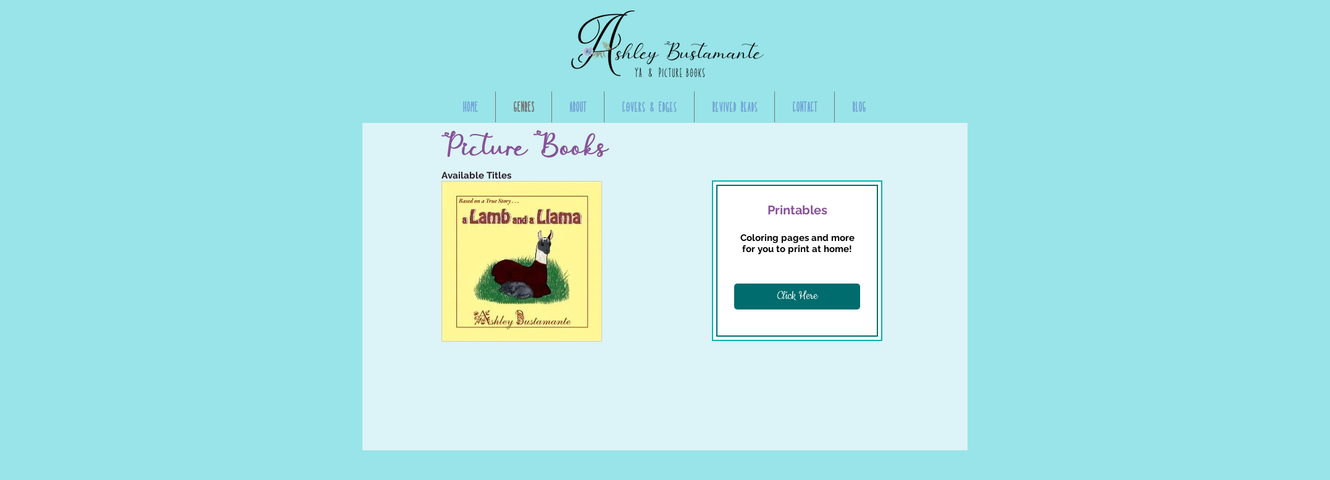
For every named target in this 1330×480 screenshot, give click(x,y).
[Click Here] (797, 296)
